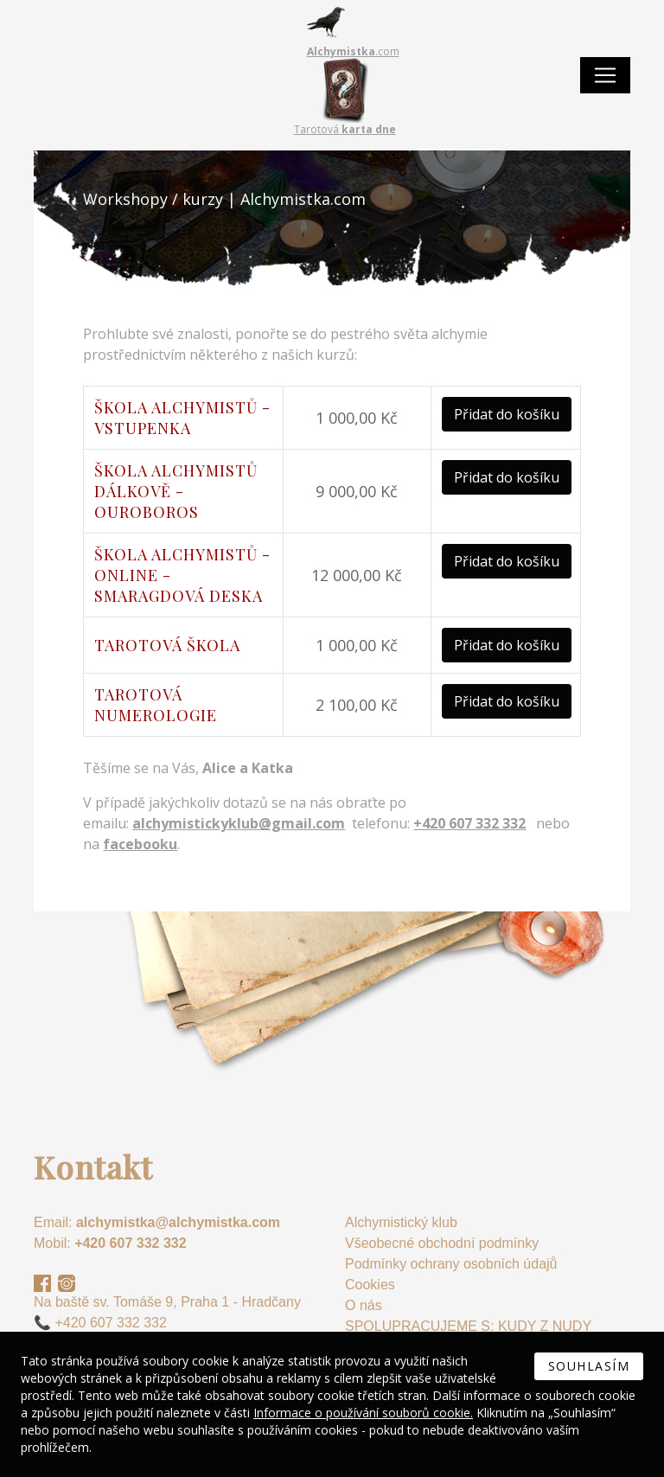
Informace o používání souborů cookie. (363, 1412)
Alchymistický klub (401, 1222)
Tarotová (345, 129)
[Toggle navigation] (605, 75)
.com (353, 51)
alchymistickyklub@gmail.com (238, 823)
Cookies (370, 1284)
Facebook (42, 1283)
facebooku (140, 844)
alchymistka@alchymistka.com (178, 1222)
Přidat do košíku (506, 414)
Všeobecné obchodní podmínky (442, 1243)
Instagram (66, 1283)
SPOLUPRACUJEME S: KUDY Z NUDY (468, 1326)
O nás (363, 1305)
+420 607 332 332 (130, 1243)
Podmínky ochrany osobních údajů (451, 1263)
